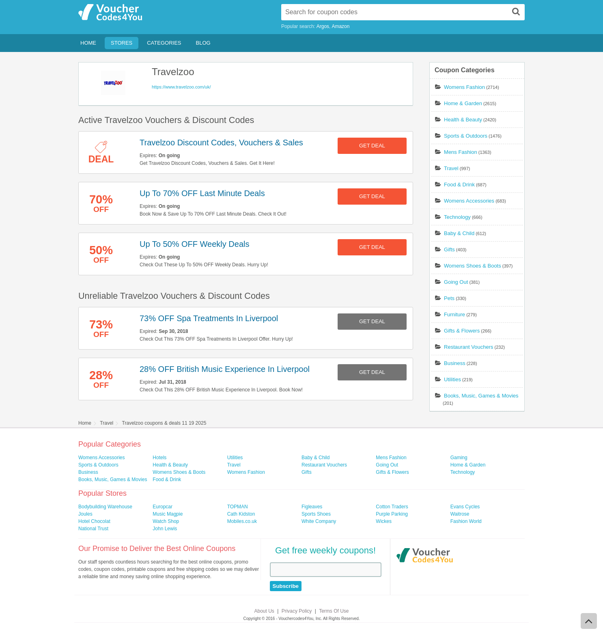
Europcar (162, 507)
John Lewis (165, 528)
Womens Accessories (469, 201)
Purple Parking (392, 514)
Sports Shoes (316, 514)
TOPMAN (237, 507)
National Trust (93, 528)
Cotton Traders (392, 507)
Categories (164, 43)
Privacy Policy (297, 611)
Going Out (456, 282)
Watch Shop (166, 521)
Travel (451, 168)
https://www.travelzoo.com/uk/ (181, 86)
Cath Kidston (241, 514)
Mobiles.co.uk (242, 521)
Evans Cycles (465, 507)
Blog (203, 43)
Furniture (454, 314)
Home (88, 43)
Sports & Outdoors (465, 136)
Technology (457, 217)
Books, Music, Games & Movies (481, 396)
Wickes (384, 521)
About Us (264, 611)
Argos (323, 26)
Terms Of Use (334, 611)
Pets (449, 298)
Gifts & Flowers (462, 331)
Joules (85, 514)
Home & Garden (463, 103)
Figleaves (312, 507)
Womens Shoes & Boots (472, 266)
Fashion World (466, 521)
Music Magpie (168, 514)
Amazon (340, 26)
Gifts (449, 249)
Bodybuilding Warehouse (105, 507)
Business (454, 363)
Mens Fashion (460, 152)
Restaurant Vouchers (468, 347)
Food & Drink (459, 184)
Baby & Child (459, 233)
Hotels (159, 457)
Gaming (458, 457)
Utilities (452, 379)
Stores (121, 43)
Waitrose (459, 514)
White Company (319, 521)
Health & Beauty (463, 120)
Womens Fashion (464, 87)
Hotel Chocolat (94, 521)
